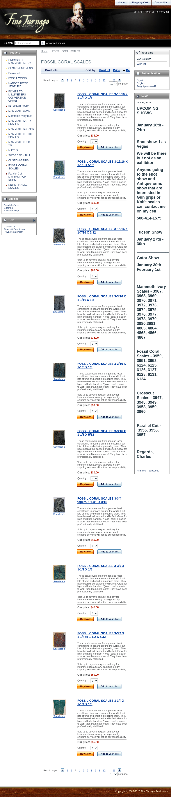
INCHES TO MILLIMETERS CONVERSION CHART (17, 96)
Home (44, 51)
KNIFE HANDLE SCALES (17, 186)
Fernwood (14, 73)
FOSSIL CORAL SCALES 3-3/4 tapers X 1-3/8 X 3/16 (99, 500)
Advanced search (55, 43)
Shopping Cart (139, 2)
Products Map (11, 210)
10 (104, 80)
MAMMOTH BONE (19, 110)
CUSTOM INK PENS (20, 68)
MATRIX (13, 150)
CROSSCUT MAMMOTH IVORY (19, 62)
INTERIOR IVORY (19, 105)
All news (141, 470)
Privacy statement (13, 231)
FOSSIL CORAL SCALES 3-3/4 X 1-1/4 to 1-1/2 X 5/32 (100, 635)
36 (114, 80)
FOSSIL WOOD (17, 78)
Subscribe (153, 470)
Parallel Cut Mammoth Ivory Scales (17, 176)
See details (59, 109)
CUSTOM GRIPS (18, 160)
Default (131, 70)
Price (116, 70)
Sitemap (8, 208)
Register (141, 83)
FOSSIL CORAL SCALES (17, 167)
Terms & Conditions (14, 229)
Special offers (11, 205)
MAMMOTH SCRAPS (21, 129)
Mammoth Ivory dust (20, 115)
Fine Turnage (27, 18)
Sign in (140, 80)
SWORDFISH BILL (19, 155)
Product (104, 70)
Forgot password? (146, 86)
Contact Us (161, 2)
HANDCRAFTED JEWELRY (18, 85)
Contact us (10, 226)
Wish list (141, 64)
